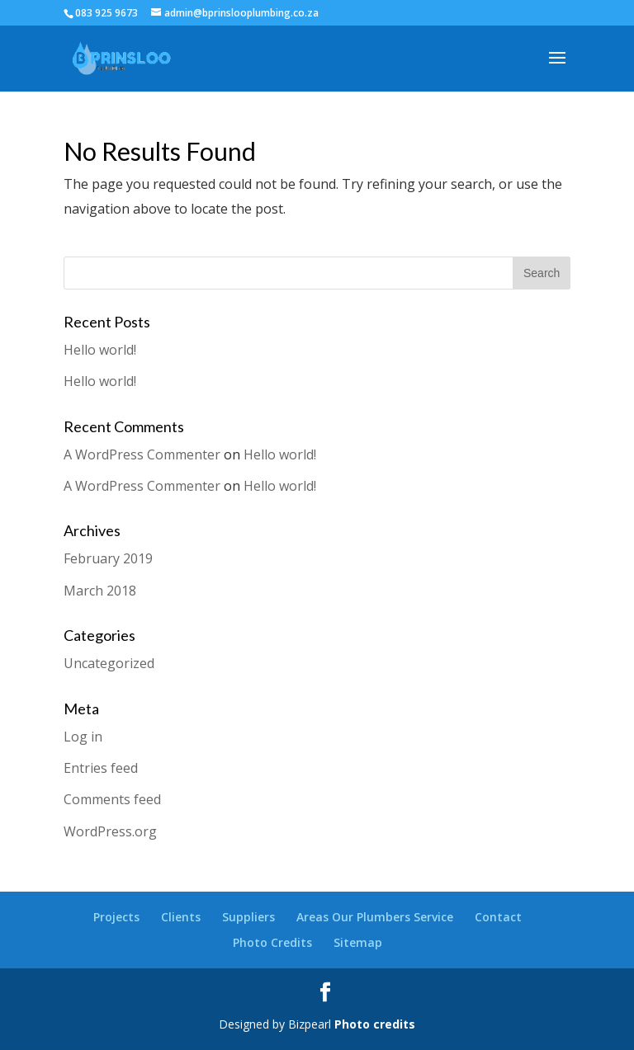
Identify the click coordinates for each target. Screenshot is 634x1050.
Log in (83, 736)
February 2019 (108, 558)
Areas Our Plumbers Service (374, 917)
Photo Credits (272, 942)
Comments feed (112, 799)
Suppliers (248, 917)
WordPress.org (110, 831)
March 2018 (100, 591)
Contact (498, 917)
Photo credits (374, 1024)
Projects (116, 917)
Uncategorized (109, 663)
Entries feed (101, 768)
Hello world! (100, 350)
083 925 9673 (106, 13)
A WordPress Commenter (142, 454)
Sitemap (358, 942)
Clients (181, 917)
